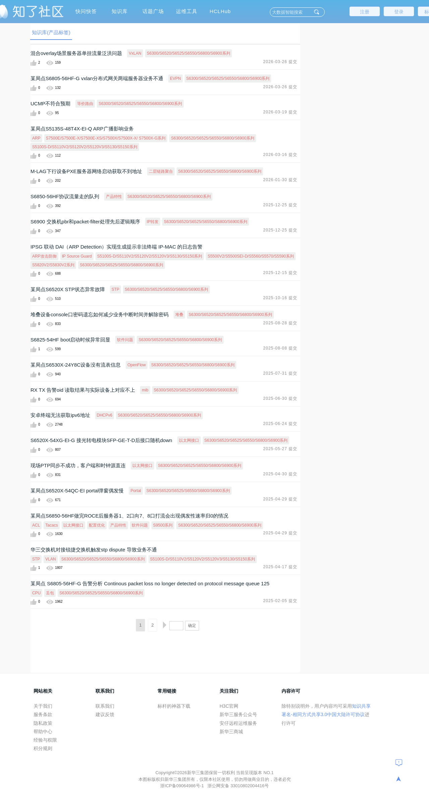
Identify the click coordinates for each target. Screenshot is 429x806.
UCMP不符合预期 (50, 103)
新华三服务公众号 (238, 714)
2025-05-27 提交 (280, 448)
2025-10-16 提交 (280, 297)
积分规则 (43, 748)
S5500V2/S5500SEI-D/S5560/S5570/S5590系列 (250, 256)
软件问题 (125, 339)
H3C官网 (229, 706)
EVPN (175, 78)
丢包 (50, 593)
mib (145, 390)
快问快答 (86, 11)
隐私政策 (43, 723)
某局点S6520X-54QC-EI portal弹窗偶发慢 (77, 490)
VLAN (50, 559)
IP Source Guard (77, 256)
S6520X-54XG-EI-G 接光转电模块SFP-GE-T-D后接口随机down (101, 440)
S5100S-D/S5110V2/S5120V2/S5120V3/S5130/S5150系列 (84, 147)
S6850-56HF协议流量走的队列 (64, 196)
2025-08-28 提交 (280, 323)
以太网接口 (189, 440)
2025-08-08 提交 (280, 348)
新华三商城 (231, 731)
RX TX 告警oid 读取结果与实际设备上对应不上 (82, 390)
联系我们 (105, 706)
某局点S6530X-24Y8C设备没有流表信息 (75, 365)
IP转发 (153, 221)
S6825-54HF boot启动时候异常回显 (70, 339)
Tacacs (51, 525)
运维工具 (186, 11)
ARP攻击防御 (44, 256)
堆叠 (179, 314)
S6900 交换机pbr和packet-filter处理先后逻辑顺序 (85, 221)
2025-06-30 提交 (280, 398)
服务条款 (43, 714)
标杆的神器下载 (174, 706)
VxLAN (135, 53)
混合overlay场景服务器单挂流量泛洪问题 (76, 53)
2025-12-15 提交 (280, 272)
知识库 (120, 11)
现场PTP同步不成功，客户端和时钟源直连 (78, 465)
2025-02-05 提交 (280, 600)
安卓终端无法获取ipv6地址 (60, 415)
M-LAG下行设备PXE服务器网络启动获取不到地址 (86, 171)
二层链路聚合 (161, 171)
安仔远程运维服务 (238, 723)
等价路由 (85, 103)
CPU (36, 593)
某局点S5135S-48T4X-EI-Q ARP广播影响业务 (82, 128)
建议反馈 (105, 714)
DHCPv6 (105, 415)
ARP (36, 138)
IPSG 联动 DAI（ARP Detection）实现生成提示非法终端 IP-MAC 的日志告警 (116, 247)
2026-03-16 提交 (280, 154)
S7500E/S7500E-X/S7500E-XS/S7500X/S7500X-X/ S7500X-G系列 (106, 138)
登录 (399, 11)
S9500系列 (163, 525)
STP (115, 289)
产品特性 (114, 196)
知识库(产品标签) (51, 32)
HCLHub (220, 11)
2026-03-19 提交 (280, 112)
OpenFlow (136, 365)
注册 (364, 11)
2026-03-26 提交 (280, 61)
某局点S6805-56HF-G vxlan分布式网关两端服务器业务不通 (96, 78)
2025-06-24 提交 (280, 423)
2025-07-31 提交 (280, 373)
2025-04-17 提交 (280, 567)
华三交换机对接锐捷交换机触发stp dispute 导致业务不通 (93, 549)
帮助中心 (43, 731)
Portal (135, 490)
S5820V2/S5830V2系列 (53, 265)
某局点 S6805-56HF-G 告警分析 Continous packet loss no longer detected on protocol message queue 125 (149, 583)
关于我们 (43, 706)
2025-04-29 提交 (280, 499)
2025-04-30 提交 (280, 474)
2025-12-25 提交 (280, 205)
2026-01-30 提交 (280, 179)
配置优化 (97, 525)
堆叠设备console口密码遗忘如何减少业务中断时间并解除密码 (99, 314)
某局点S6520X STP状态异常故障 (67, 289)
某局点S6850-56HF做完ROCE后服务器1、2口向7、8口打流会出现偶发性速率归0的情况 (129, 516)
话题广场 (153, 11)
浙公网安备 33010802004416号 (238, 785)
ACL (36, 525)
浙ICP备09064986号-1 (182, 785)
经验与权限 (45, 740)
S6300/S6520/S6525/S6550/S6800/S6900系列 (188, 53)
